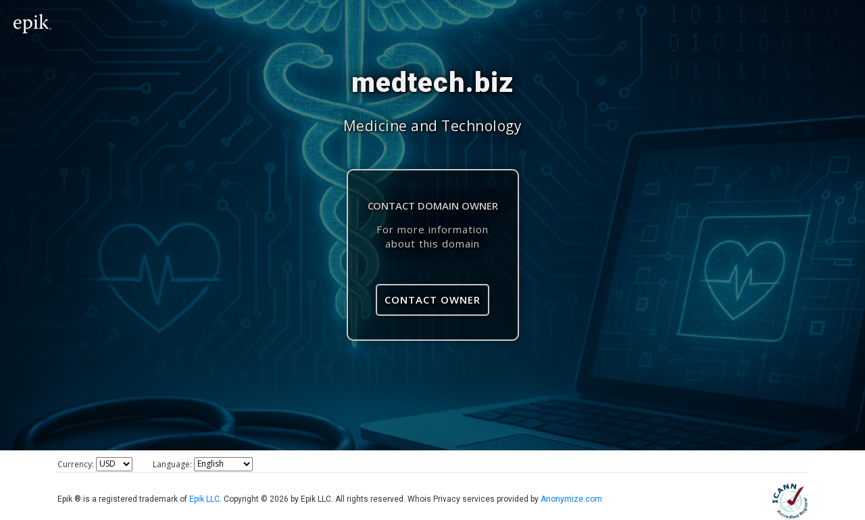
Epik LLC (204, 499)
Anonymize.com (571, 499)
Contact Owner (432, 299)
